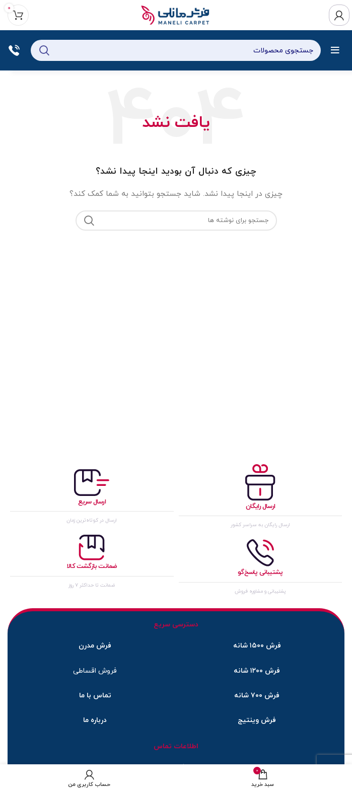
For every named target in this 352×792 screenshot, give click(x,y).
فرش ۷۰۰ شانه (256, 695)
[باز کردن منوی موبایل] (335, 50)
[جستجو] (176, 50)
